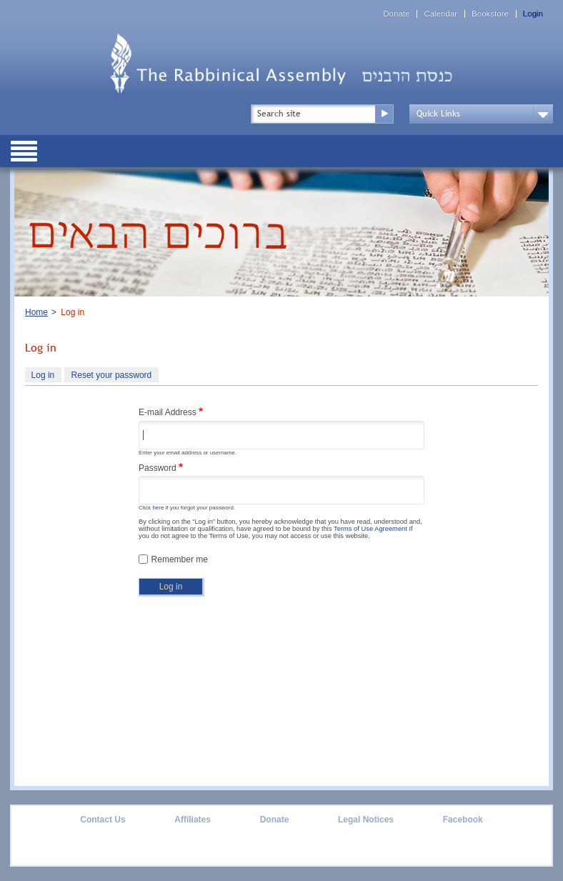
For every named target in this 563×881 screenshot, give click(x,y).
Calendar (440, 14)
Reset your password (111, 375)
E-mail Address (167, 412)
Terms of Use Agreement (370, 528)
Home (36, 312)
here (158, 507)
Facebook (463, 820)
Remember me (179, 559)
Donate (396, 14)
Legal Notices (366, 820)
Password (157, 468)
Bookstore (490, 14)
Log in (46, 376)
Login (533, 14)
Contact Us (102, 820)
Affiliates (192, 820)
